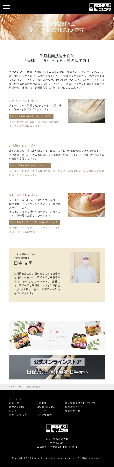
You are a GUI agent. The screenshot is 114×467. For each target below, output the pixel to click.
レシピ (13, 411)
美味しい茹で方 (18, 414)
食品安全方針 (73, 411)
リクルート (42, 411)
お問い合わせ (44, 414)
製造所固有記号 (74, 407)
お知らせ (14, 403)
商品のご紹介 (17, 407)
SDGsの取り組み (46, 407)
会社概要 (41, 403)
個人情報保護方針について (80, 403)
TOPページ (15, 387)
